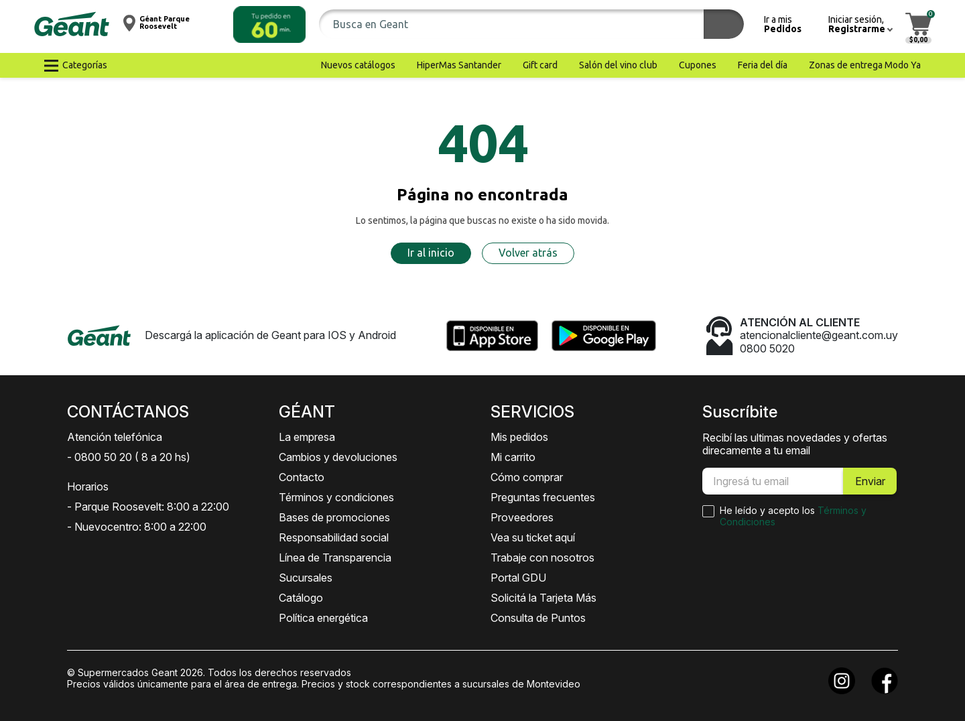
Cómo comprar (527, 477)
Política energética (323, 617)
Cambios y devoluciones (338, 457)
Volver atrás (528, 253)
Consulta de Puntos (538, 617)
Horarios (88, 486)
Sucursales (305, 577)
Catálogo (301, 597)
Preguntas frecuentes (543, 497)
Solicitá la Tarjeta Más (543, 597)
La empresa (307, 437)
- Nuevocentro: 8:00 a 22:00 (136, 526)
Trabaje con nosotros (542, 557)
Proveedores (522, 517)
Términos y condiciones (336, 497)
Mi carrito (513, 457)
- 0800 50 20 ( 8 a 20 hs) (128, 457)
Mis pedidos (519, 437)
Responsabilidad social (334, 537)
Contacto (301, 477)
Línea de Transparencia (335, 557)
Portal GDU (518, 577)
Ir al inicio (430, 253)
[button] (269, 24)
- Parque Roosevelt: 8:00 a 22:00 (148, 506)
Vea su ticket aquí (533, 537)
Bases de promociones (334, 517)
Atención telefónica (114, 437)
